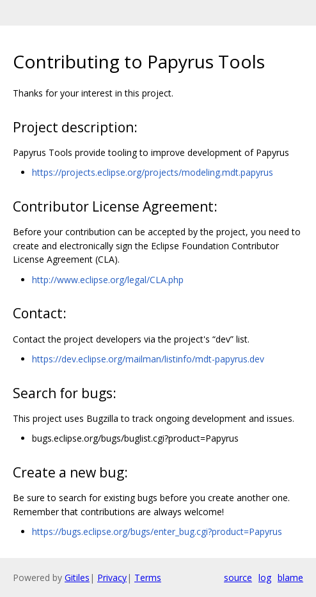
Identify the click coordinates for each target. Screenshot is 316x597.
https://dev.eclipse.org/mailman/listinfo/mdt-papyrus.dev (148, 359)
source (238, 577)
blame (290, 577)
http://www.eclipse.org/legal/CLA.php (108, 280)
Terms (147, 577)
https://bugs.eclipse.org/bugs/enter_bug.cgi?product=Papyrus (157, 531)
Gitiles (77, 577)
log (264, 577)
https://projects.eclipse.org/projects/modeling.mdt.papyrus (152, 172)
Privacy (112, 577)
